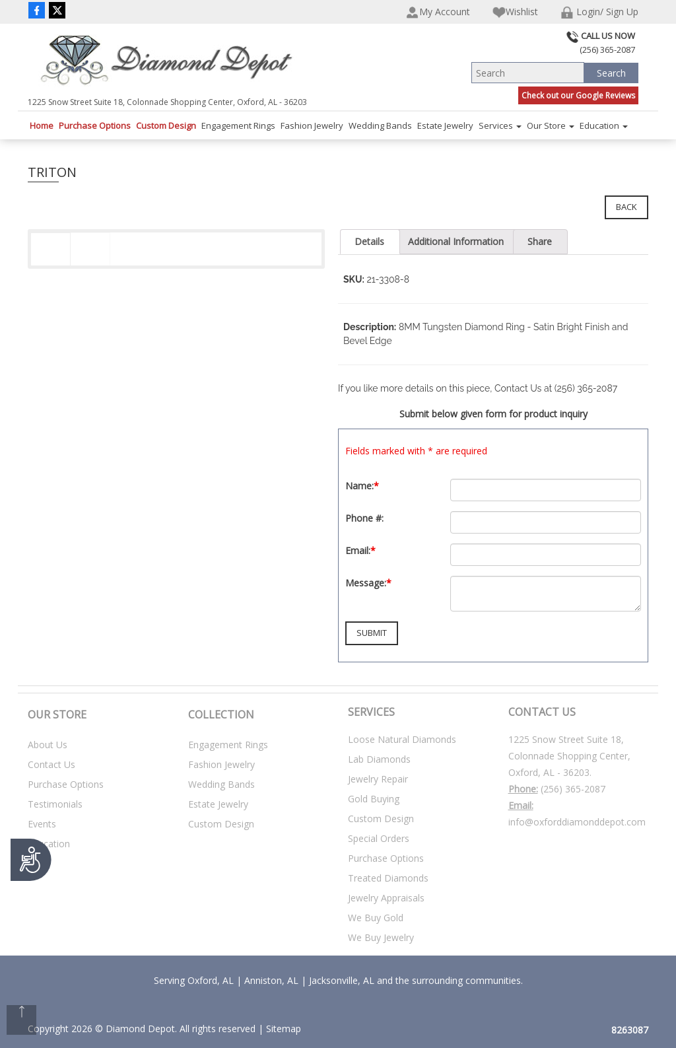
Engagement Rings (238, 125)
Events (42, 824)
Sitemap (283, 1028)
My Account (438, 12)
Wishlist (515, 12)
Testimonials (55, 804)
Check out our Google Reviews (578, 95)
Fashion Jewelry (312, 125)
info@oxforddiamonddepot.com (577, 822)
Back (626, 207)
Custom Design (166, 125)
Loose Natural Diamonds (402, 739)
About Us (47, 744)
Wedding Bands (380, 125)
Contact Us (51, 764)
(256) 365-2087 (573, 789)
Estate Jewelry (445, 125)
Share (539, 241)
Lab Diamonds (379, 759)
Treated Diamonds (388, 878)
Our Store (550, 125)
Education (604, 125)
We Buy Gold (375, 917)
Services (500, 125)
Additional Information (456, 241)
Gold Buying (373, 798)
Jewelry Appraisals (386, 897)
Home (41, 125)
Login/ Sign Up (599, 12)
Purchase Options (95, 125)
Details (369, 241)
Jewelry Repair (378, 779)
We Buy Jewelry (381, 937)
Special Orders (378, 838)
